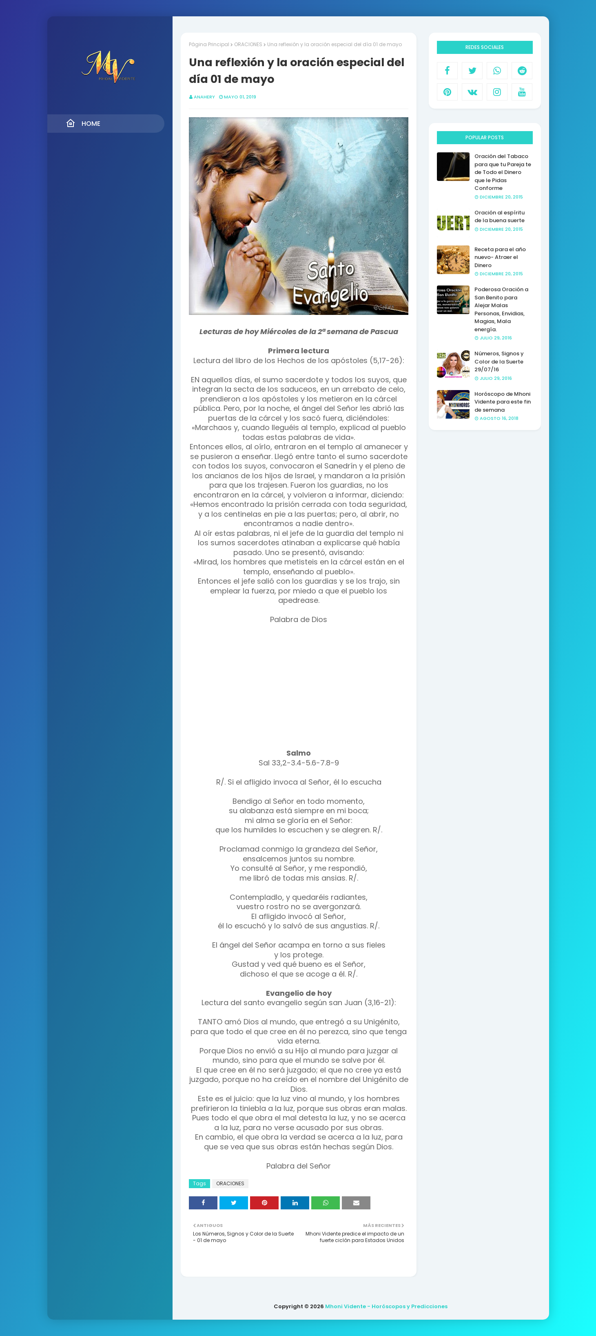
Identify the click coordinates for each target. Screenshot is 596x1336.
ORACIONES (248, 44)
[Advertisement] (298, 691)
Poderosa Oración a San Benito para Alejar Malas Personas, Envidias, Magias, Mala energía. (501, 309)
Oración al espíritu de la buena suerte (499, 217)
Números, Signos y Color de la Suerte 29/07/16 (499, 361)
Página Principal (209, 44)
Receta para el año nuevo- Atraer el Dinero (500, 257)
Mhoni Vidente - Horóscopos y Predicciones (386, 1306)
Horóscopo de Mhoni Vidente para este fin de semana (502, 402)
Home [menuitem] (83, 123)
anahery (204, 97)
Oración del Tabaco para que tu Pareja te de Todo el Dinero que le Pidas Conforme (502, 172)
